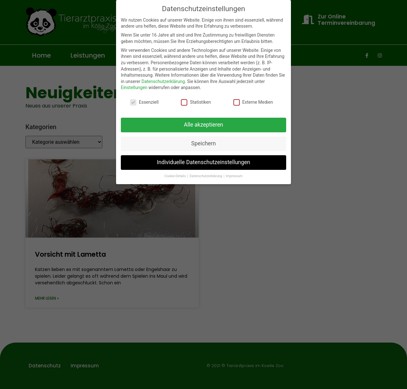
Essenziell (144, 102)
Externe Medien (253, 102)
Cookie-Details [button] (175, 176)
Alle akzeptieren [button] (203, 125)
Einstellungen (134, 87)
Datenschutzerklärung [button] (206, 176)
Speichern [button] (203, 143)
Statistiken (196, 102)
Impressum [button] (234, 176)
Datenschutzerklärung (163, 81)
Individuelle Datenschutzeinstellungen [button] (203, 162)
